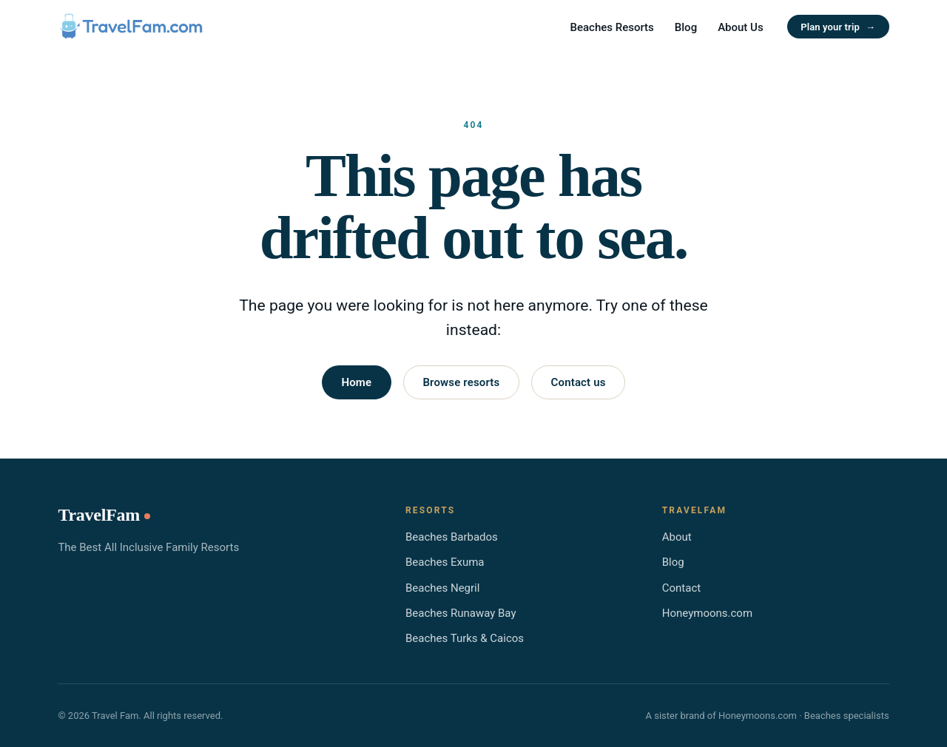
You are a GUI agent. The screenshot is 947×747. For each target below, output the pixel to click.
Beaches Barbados (451, 537)
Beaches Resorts (612, 27)
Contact (681, 588)
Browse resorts (460, 382)
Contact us (578, 382)
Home (356, 382)
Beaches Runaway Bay (460, 613)
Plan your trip (838, 27)
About (677, 537)
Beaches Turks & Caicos (464, 638)
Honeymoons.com (707, 613)
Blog (686, 27)
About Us (741, 27)
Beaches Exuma (445, 562)
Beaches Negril (442, 588)
